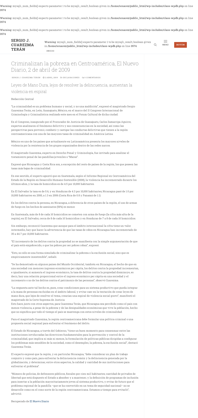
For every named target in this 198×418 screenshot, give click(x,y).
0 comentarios (91, 77)
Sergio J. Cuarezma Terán (22, 45)
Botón (180, 44)
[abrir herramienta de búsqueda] (155, 44)
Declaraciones (70, 77)
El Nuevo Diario (39, 401)
